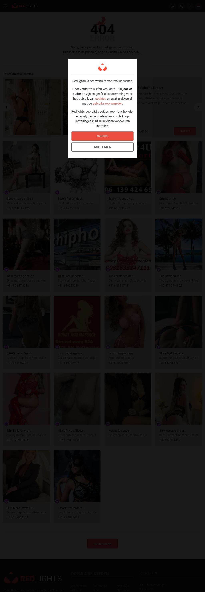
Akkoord (102, 136)
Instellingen (102, 147)
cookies (100, 99)
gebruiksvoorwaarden (107, 103)
